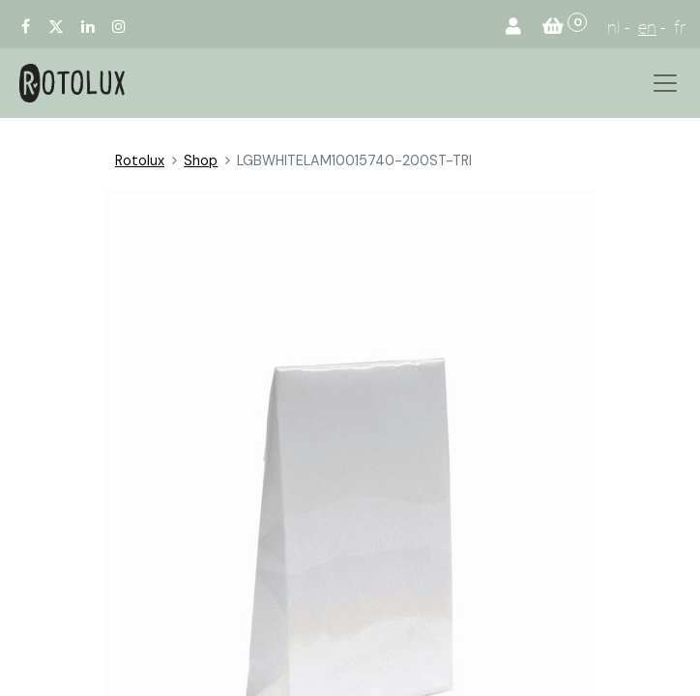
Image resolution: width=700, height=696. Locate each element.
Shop (201, 160)
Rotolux (139, 160)
